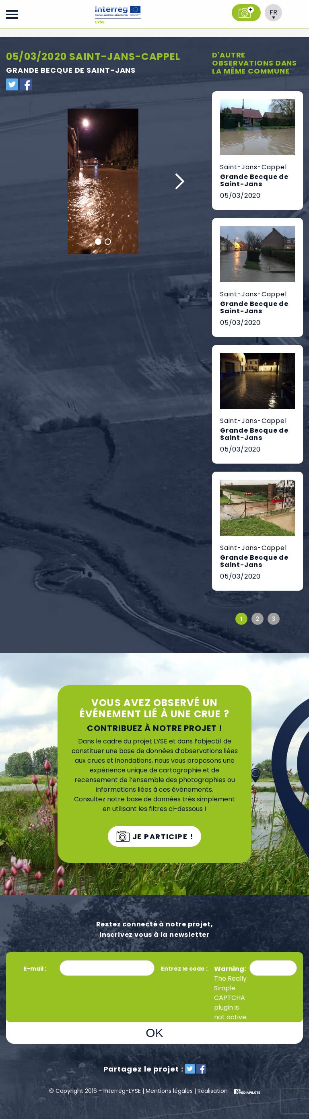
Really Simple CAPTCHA (230, 988)
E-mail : (35, 969)
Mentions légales (169, 1091)
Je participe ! (161, 837)
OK (154, 1032)
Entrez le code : (184, 969)
